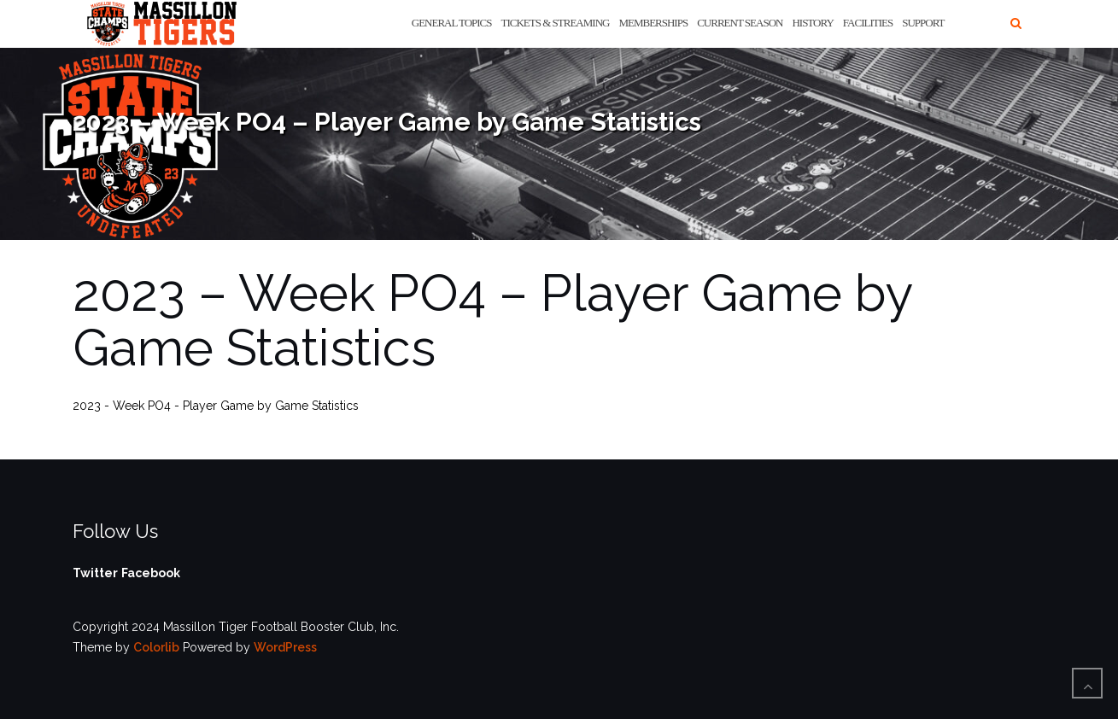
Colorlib (156, 647)
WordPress (285, 647)
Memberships (653, 22)
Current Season (739, 22)
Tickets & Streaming (555, 22)
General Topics (452, 22)
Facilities (868, 22)
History (812, 22)
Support (923, 22)
